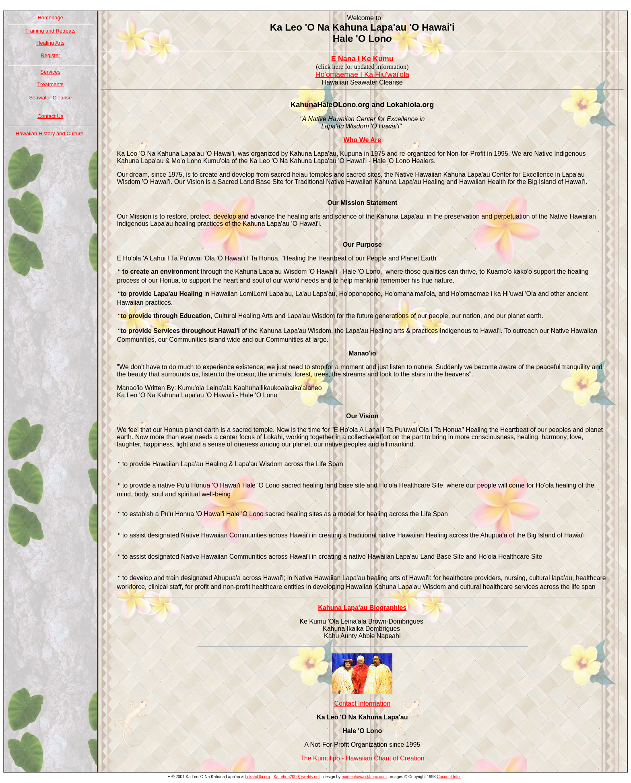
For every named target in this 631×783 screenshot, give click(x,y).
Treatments (50, 84)
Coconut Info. (448, 777)
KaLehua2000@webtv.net (297, 777)
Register (50, 55)
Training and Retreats (50, 31)
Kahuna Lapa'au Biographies (362, 607)
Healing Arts (50, 43)
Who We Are (362, 139)
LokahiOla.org (257, 777)
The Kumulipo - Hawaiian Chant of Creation (362, 758)
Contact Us (50, 116)
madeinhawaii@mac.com (364, 777)
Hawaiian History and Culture (49, 133)
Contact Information (362, 703)
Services (50, 72)
